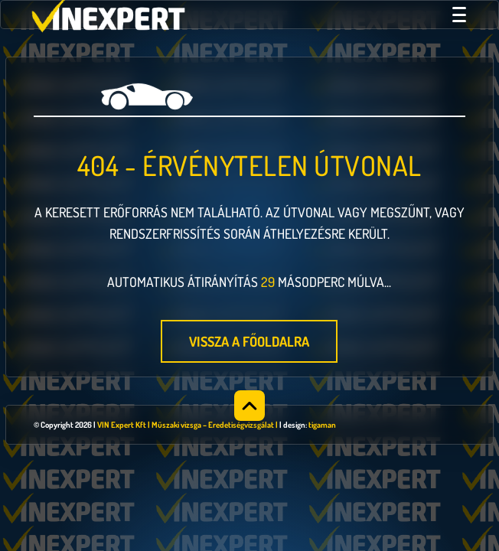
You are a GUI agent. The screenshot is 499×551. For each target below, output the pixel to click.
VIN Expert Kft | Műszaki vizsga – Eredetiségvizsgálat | (187, 424)
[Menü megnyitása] (459, 14)
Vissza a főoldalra (249, 341)
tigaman (322, 424)
